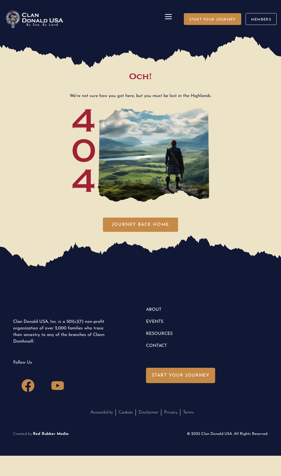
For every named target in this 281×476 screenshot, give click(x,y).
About (153, 309)
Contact (156, 346)
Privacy (170, 412)
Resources (159, 334)
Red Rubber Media (51, 434)
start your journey (212, 19)
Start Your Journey (181, 375)
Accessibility (101, 412)
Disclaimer (148, 412)
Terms (188, 412)
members (261, 19)
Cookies (126, 412)
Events (154, 322)
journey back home (140, 225)
